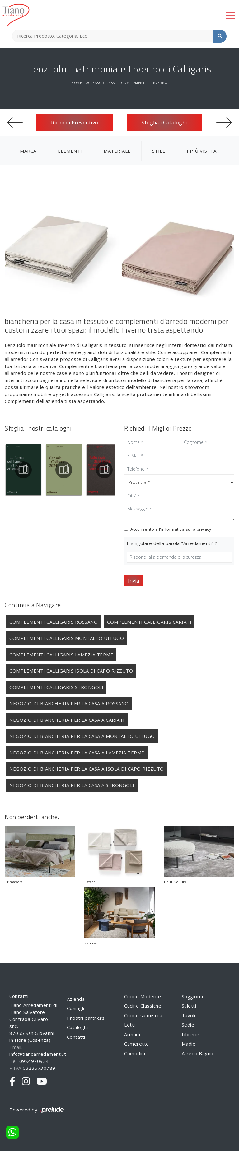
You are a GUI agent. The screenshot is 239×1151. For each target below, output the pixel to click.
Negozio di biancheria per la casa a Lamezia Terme (76, 752)
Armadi (132, 1034)
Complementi (133, 83)
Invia (133, 580)
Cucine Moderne (142, 996)
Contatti (76, 1037)
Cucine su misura (143, 1015)
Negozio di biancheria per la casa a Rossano (69, 703)
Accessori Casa (100, 83)
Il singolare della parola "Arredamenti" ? (172, 543)
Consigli (75, 1008)
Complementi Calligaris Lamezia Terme (61, 654)
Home (76, 83)
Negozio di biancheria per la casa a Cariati (67, 720)
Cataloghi (77, 1027)
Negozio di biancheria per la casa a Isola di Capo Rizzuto (86, 769)
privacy (204, 529)
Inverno (160, 83)
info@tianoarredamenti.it (37, 1054)
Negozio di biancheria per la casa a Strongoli (71, 785)
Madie (189, 1044)
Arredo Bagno (197, 1053)
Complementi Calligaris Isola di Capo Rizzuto (71, 671)
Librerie (190, 1034)
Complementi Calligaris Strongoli (56, 687)
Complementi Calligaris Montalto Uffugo (66, 638)
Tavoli (188, 1015)
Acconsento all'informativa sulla (170, 529)
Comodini (134, 1053)
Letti (129, 1025)
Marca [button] (28, 151)
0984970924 (34, 1061)
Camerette (136, 1044)
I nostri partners (86, 1018)
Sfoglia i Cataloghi (164, 122)
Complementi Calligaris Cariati (149, 622)
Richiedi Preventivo (74, 122)
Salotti (189, 1006)
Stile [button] (159, 151)
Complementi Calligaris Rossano (53, 622)
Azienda (76, 999)
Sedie (188, 1025)
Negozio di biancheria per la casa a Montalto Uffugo (82, 736)
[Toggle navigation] (230, 15)
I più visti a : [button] (203, 151)
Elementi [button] (70, 151)
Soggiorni (192, 996)
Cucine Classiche (142, 1006)
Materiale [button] (117, 151)
